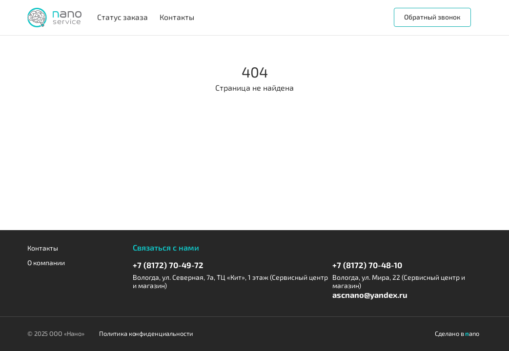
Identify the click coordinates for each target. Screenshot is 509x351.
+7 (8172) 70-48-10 (367, 265)
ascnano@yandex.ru (369, 294)
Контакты (42, 248)
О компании (46, 263)
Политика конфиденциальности (146, 333)
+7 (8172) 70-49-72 (168, 265)
